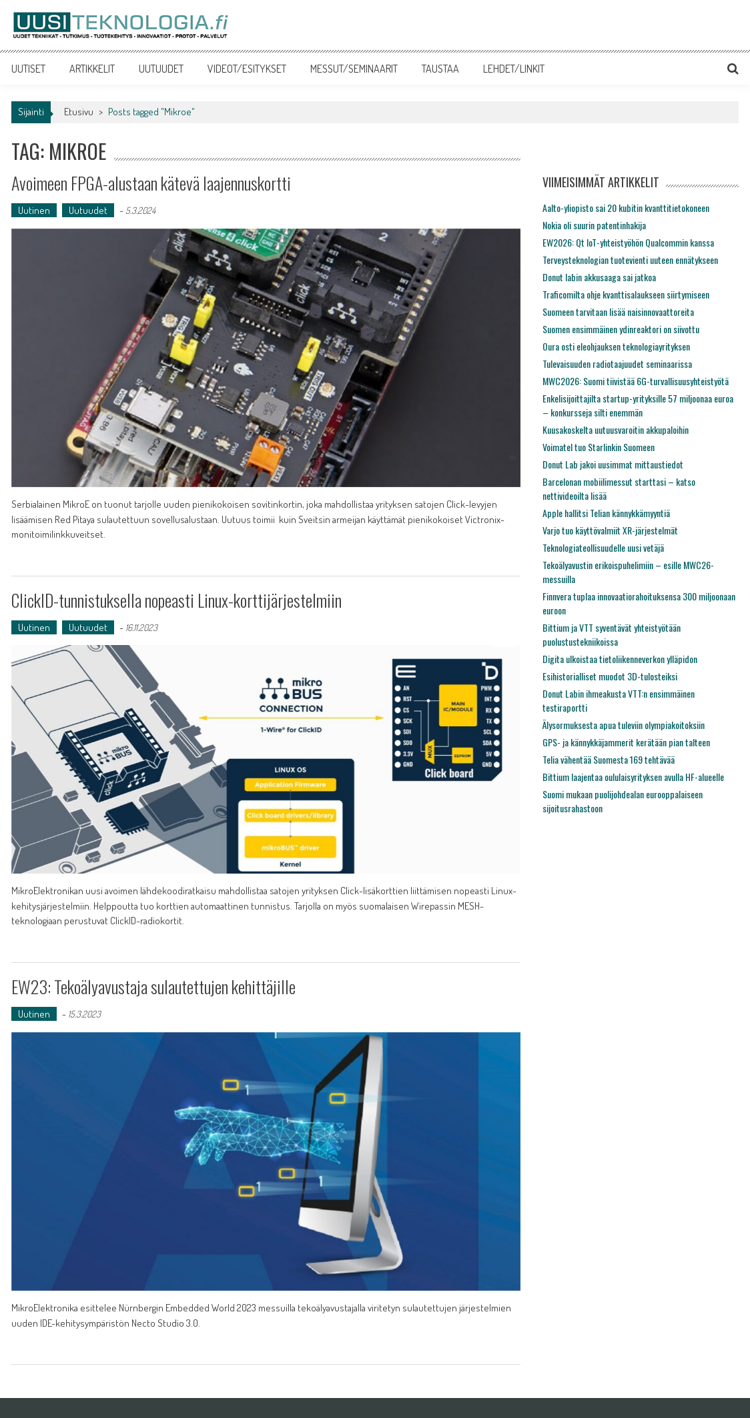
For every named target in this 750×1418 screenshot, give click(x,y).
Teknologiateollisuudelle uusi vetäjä (603, 547)
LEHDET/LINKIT (513, 68)
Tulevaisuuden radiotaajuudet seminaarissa (617, 363)
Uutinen (34, 210)
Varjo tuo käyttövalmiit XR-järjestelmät (610, 530)
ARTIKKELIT (92, 68)
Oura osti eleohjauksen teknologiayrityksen (616, 346)
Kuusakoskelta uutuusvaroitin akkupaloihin (615, 429)
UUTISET (28, 68)
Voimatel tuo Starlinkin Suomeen (598, 447)
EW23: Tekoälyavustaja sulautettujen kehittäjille (153, 987)
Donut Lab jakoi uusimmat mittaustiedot (612, 464)
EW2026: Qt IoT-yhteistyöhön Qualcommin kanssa (628, 242)
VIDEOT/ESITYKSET (247, 68)
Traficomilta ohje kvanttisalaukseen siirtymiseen (625, 294)
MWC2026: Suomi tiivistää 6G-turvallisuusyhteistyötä (635, 381)
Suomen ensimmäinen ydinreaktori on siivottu (620, 329)
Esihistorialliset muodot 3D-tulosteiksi (609, 676)
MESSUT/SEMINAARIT (354, 68)
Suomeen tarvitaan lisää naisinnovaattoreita (618, 312)
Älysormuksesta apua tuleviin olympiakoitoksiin (623, 725)
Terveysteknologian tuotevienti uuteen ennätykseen (630, 260)
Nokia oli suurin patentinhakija (594, 225)
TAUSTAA (440, 68)
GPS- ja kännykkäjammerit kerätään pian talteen (626, 742)
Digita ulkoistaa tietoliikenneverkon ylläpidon (619, 659)
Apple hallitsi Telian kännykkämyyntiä (606, 513)
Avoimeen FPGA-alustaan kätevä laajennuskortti (151, 183)
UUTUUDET (161, 68)
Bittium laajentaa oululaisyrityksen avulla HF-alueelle (633, 777)
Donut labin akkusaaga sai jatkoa (599, 277)
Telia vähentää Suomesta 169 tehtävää (608, 759)
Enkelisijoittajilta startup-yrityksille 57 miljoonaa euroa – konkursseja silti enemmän (637, 405)
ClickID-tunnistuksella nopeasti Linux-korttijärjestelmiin (176, 600)
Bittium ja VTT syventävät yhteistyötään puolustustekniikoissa (611, 634)
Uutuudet (88, 210)
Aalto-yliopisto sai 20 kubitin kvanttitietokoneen (625, 208)
